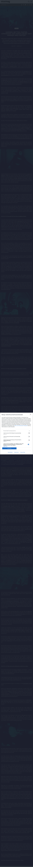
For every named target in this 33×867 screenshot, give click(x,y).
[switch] (29, 433)
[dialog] (16, 433)
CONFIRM (9, 448)
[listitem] (16, 430)
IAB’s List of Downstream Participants (21, 425)
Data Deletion (10, 452)
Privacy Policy (22, 452)
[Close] (31, 415)
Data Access (16, 452)
